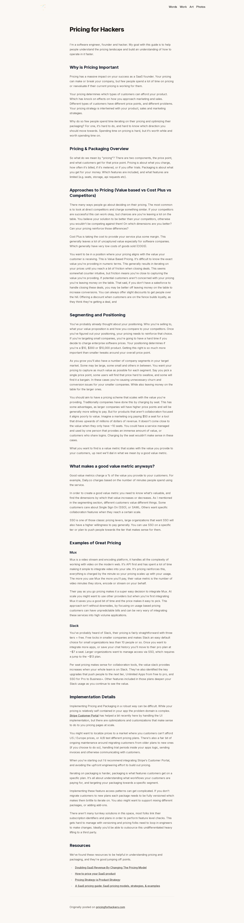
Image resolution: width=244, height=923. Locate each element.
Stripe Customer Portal (84, 715)
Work (183, 6)
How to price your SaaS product (95, 873)
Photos (200, 6)
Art (191, 6)
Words (173, 6)
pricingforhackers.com (110, 907)
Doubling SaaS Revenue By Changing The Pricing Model (111, 867)
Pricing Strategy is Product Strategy (97, 879)
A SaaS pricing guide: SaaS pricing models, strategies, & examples (117, 886)
